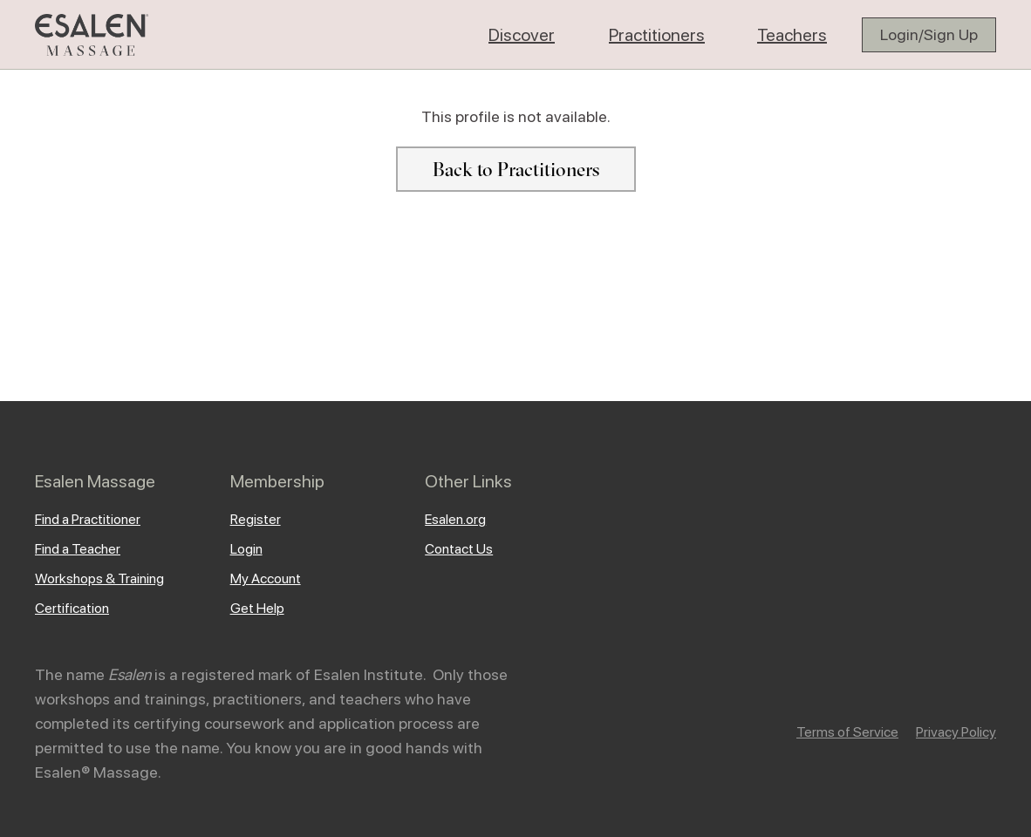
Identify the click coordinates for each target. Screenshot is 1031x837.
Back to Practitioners (516, 169)
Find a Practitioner (87, 519)
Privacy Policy (956, 732)
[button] (521, 35)
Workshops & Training (99, 578)
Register (255, 519)
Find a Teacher (77, 549)
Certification (72, 608)
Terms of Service (847, 732)
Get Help (257, 608)
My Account (265, 578)
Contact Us (459, 549)
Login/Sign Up (929, 34)
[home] (91, 35)
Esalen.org (455, 519)
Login (246, 549)
